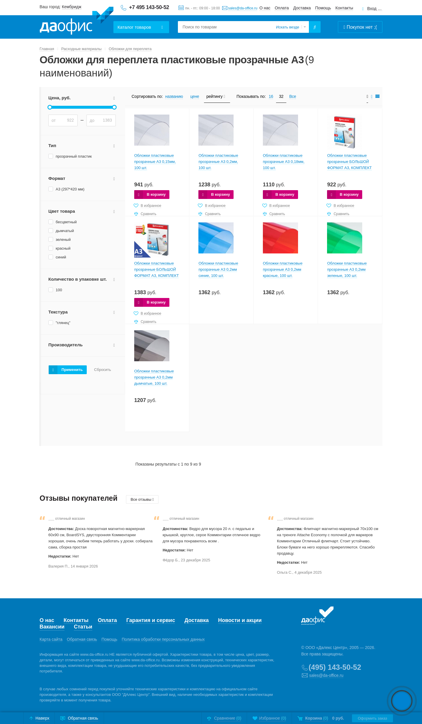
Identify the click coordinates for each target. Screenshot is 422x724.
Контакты (344, 8)
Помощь (323, 8)
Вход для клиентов (374, 8)
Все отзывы (142, 499)
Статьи (83, 627)
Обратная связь (82, 639)
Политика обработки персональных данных (163, 639)
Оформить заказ (372, 718)
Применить (72, 369)
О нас (264, 8)
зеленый (63, 239)
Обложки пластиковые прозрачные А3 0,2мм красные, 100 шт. (282, 269)
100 (59, 290)
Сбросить (102, 370)
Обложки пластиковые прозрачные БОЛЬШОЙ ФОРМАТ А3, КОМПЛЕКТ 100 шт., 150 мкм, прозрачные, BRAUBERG (349, 167)
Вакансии (52, 627)
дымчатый (65, 231)
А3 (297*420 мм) (70, 189)
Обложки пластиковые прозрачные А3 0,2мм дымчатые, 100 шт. (154, 377)
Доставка (302, 8)
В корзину (156, 194)
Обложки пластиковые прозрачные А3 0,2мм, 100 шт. (218, 161)
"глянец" (63, 323)
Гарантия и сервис (150, 620)
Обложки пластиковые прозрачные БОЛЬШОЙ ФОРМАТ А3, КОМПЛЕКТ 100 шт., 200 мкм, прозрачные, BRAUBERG (156, 275)
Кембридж (71, 6)
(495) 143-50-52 (335, 667)
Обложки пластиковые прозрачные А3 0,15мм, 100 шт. (155, 161)
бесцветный (66, 222)
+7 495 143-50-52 (149, 7)
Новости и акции (240, 620)
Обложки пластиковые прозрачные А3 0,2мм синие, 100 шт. (218, 269)
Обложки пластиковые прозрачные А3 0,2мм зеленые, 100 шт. (347, 269)
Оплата (282, 8)
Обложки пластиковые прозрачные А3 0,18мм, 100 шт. (283, 161)
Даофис (76, 21)
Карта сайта (51, 639)
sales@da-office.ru (242, 8)
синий (61, 257)
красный (63, 248)
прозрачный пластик (74, 156)
